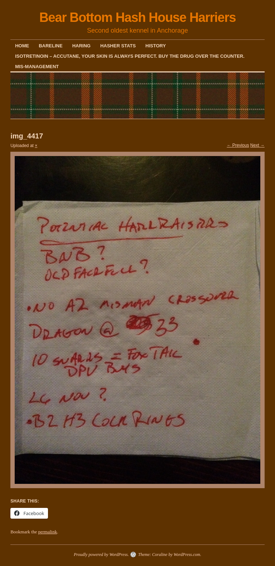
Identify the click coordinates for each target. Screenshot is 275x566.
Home (22, 45)
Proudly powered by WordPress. (101, 554)
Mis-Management (37, 66)
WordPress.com (187, 554)
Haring (81, 45)
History (155, 45)
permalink (47, 531)
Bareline (50, 45)
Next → (257, 145)
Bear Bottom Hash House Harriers (137, 17)
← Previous (238, 145)
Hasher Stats (118, 45)
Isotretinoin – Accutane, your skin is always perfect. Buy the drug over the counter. (130, 56)
